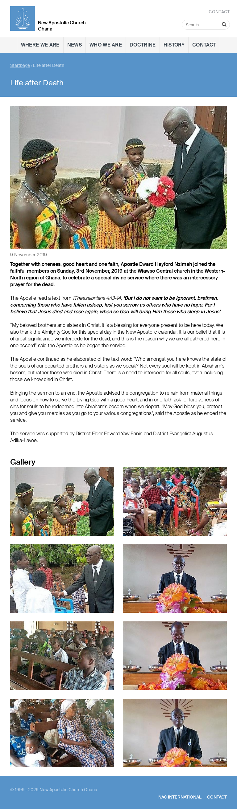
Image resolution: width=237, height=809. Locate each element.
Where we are (40, 45)
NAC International (180, 797)
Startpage (20, 65)
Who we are (105, 45)
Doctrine (143, 45)
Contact (204, 45)
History (174, 45)
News (74, 45)
